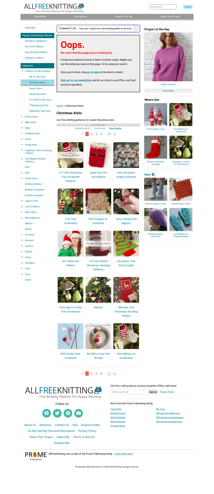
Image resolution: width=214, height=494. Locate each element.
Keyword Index (90, 425)
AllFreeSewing (117, 421)
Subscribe (30, 27)
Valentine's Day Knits (39, 111)
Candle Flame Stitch (181, 204)
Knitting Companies (35, 189)
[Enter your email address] (129, 391)
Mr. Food (160, 409)
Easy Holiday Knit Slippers (126, 221)
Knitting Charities (33, 184)
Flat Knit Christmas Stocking (155, 163)
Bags (27, 127)
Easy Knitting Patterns (36, 52)
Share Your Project (41, 437)
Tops (27, 268)
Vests (28, 279)
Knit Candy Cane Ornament (70, 356)
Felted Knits (31, 144)
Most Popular (115, 128)
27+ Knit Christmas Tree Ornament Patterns (70, 177)
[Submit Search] (188, 7)
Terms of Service (84, 437)
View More (168, 90)
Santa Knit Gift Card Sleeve (98, 174)
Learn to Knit (31, 201)
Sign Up (153, 392)
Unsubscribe (62, 443)
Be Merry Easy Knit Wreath (98, 356)
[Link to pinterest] (68, 413)
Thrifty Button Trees (155, 129)
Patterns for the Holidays (37, 71)
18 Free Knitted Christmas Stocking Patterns (98, 265)
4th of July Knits (37, 76)
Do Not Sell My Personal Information (51, 431)
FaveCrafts (116, 409)
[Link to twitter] (57, 413)
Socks (28, 257)
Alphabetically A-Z (83, 128)
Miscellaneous (32, 217)
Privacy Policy (87, 431)
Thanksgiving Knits (38, 105)
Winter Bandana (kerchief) (155, 235)
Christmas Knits (37, 82)
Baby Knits (30, 122)
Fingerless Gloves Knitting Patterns (38, 152)
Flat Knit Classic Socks (155, 204)
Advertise (45, 425)
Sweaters (30, 263)
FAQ (75, 425)
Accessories (31, 116)
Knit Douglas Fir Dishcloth (98, 221)
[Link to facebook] (46, 413)
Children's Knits (32, 133)
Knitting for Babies (34, 57)
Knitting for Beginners (36, 41)
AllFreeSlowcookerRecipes (170, 417)
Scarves (29, 246)
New (149, 174)
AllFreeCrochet (117, 413)
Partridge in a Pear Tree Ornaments (70, 309)
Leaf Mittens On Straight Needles (181, 235)
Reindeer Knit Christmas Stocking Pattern (126, 311)
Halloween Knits (37, 94)
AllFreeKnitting (117, 417)
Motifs (28, 229)
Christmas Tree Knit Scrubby (126, 263)
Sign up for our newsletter (76, 80)
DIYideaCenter (117, 426)
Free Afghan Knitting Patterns (35, 160)
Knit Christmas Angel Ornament (126, 174)
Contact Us (62, 425)
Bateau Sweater (168, 84)
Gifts (27, 167)
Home (60, 105)
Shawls (28, 251)
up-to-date (92, 72)
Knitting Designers (34, 195)
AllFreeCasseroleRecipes (169, 421)
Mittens (29, 223)
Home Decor (31, 178)
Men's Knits (31, 212)
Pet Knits (29, 234)
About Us (30, 425)
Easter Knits (35, 88)
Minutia (98, 307)
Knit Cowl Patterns (34, 46)
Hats (27, 172)
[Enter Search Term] (163, 6)
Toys (27, 274)
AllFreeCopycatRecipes (168, 413)
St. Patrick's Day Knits (40, 99)
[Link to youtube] (78, 413)
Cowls (28, 139)
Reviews (29, 240)
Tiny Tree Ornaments (70, 221)
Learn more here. (123, 453)
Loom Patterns (32, 206)
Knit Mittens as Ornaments (126, 356)
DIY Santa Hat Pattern (70, 263)
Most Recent (100, 128)
